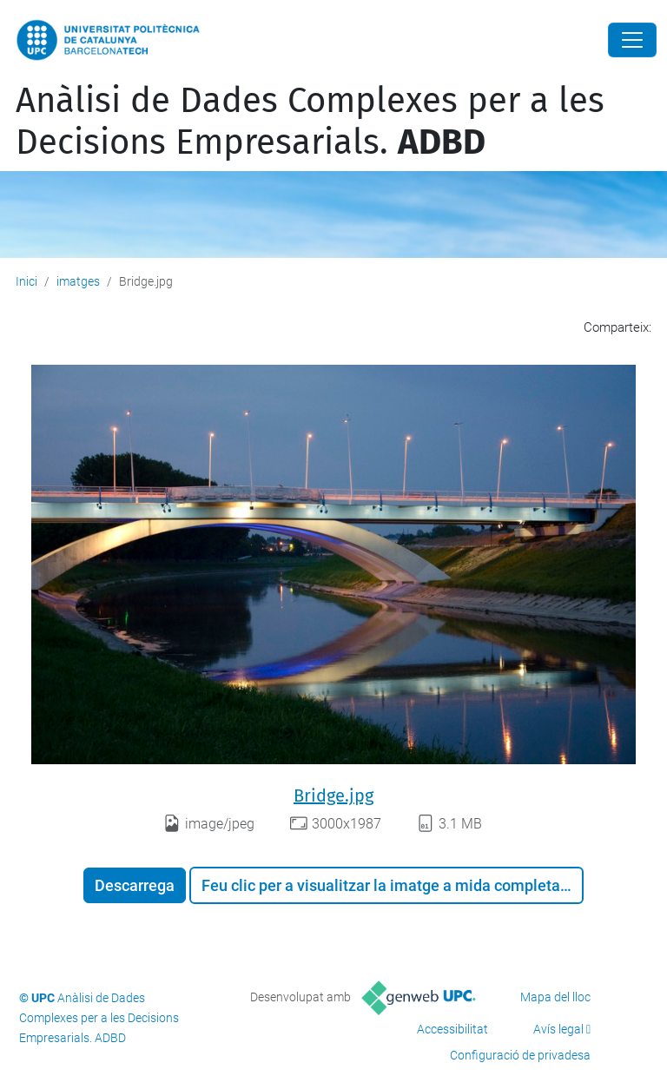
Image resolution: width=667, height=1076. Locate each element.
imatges (78, 281)
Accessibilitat (452, 1029)
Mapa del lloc (555, 997)
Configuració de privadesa (520, 1055)
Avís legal (558, 1029)
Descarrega (135, 885)
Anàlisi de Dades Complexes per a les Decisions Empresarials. (310, 121)
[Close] (632, 40)
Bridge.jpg (333, 795)
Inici (26, 281)
